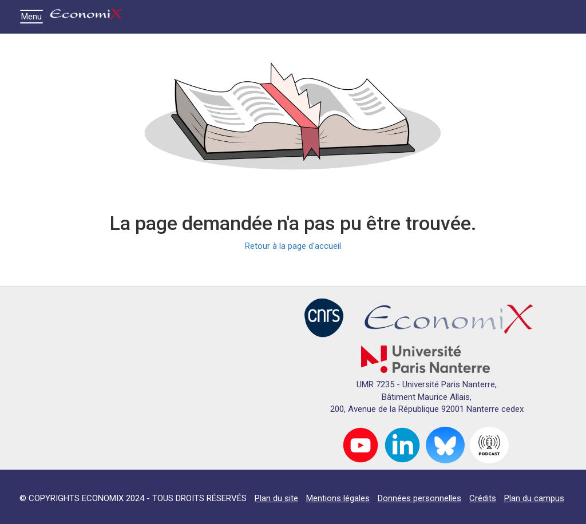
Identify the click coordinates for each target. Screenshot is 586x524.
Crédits (482, 498)
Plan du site (276, 498)
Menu (34, 16)
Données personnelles (419, 498)
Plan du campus (534, 498)
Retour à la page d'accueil (293, 246)
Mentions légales (338, 498)
